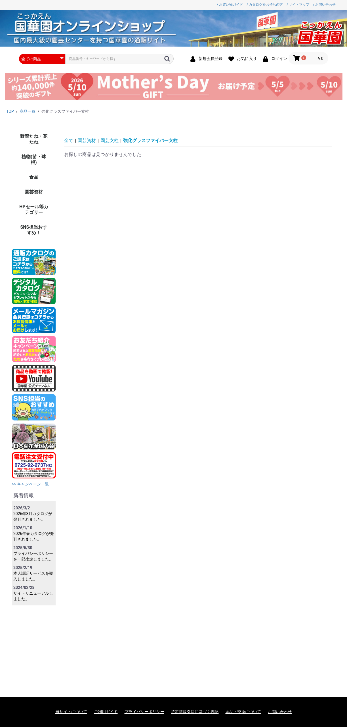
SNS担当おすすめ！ (33, 230)
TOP (10, 111)
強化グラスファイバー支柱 (150, 140)
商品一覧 (27, 111)
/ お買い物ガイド (230, 5)
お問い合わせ (280, 711)
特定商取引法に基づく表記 (194, 711)
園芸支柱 (109, 140)
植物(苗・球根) (34, 159)
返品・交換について (243, 711)
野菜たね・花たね (33, 139)
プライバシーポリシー (144, 711)
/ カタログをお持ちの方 (265, 5)
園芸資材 (34, 192)
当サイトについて (71, 711)
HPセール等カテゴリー (33, 209)
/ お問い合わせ (324, 5)
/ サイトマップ (298, 5)
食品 (33, 177)
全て (68, 140)
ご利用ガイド (106, 711)
